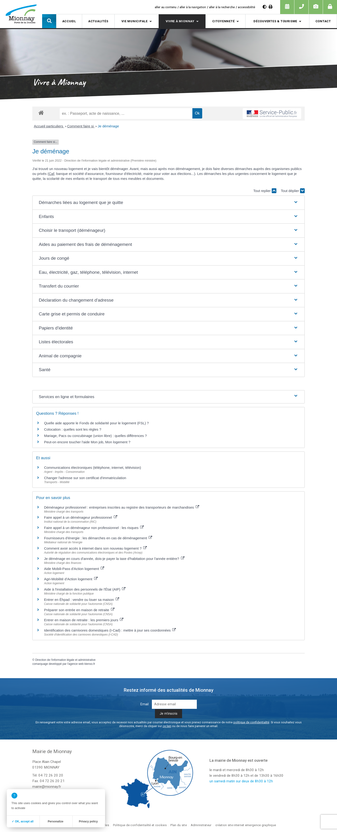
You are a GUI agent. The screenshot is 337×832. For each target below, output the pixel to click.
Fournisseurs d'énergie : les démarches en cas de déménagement (98, 538)
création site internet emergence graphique (245, 825)
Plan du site (178, 825)
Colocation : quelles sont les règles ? (72, 429)
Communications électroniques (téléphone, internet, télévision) (92, 468)
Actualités (98, 21)
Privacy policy (88, 821)
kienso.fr (89, 664)
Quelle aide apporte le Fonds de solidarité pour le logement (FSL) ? (96, 423)
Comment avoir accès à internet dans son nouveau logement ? (95, 548)
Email (144, 704)
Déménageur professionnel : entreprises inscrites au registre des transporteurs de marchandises (121, 507)
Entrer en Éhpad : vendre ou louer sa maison (81, 600)
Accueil (69, 21)
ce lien (167, 726)
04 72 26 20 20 (50, 775)
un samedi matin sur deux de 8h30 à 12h (241, 781)
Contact (323, 21)
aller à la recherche (222, 7)
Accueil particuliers (49, 126)
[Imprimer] (270, 7)
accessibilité (246, 7)
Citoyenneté (223, 21)
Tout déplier (293, 190)
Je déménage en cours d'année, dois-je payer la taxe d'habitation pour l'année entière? (114, 559)
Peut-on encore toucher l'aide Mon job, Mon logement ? (87, 442)
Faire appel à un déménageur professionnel (80, 517)
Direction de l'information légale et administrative (65, 660)
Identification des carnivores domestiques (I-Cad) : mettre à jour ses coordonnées (110, 630)
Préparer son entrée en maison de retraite (79, 610)
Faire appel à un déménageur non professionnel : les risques (94, 528)
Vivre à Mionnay (180, 21)
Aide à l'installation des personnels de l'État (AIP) (84, 589)
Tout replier (264, 190)
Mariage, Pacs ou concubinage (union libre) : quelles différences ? (95, 436)
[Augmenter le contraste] (264, 7)
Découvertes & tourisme (275, 21)
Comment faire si (81, 126)
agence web (76, 664)
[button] (49, 21)
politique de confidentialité (251, 722)
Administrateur (201, 825)
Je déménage (108, 126)
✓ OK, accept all (22, 821)
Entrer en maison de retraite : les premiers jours (83, 620)
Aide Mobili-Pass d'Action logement (74, 569)
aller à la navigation (192, 7)
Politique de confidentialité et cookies (140, 825)
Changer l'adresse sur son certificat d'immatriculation (85, 478)
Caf (51, 174)
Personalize (55, 821)
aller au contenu (165, 7)
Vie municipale (134, 21)
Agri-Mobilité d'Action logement (70, 579)
